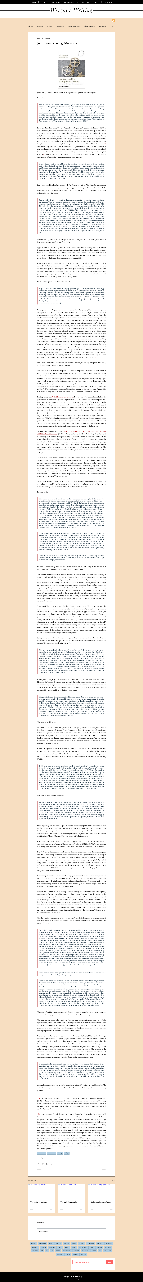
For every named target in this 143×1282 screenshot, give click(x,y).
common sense (41, 1153)
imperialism (99, 1247)
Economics (102, 26)
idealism (91, 1247)
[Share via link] (52, 1164)
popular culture (107, 1251)
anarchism (33, 1243)
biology (66, 1153)
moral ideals (76, 1251)
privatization (59, 1254)
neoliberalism (85, 1251)
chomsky (60, 1153)
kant (42, 1251)
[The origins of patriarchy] (41, 1191)
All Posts (30, 26)
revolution (68, 1254)
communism (99, 1243)
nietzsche (94, 1251)
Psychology (50, 26)
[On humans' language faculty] (101, 1191)
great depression (82, 1247)
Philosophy (40, 26)
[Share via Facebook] (38, 1164)
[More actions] (105, 38)
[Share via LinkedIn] (47, 1164)
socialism (75, 1254)
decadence (43, 1247)
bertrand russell (42, 1243)
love (52, 1251)
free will (74, 1247)
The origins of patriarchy (39, 1202)
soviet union (83, 1254)
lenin (47, 1251)
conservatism (35, 1247)
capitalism (66, 1243)
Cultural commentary (90, 26)
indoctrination (108, 1247)
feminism (67, 1247)
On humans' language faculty (101, 1202)
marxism (58, 1251)
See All (113, 1180)
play (100, 1251)
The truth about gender (68, 1202)
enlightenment (52, 1247)
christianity (81, 1243)
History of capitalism (74, 26)
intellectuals (35, 1251)
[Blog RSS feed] (113, 21)
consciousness (51, 1153)
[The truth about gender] (71, 1191)
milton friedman (66, 1251)
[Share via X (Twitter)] (43, 1164)
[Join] (109, 1262)
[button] (113, 26)
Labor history (60, 26)
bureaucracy (58, 1243)
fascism (60, 1247)
